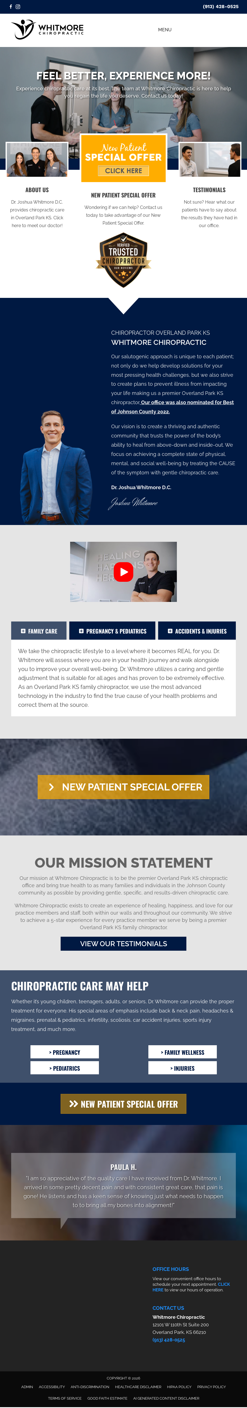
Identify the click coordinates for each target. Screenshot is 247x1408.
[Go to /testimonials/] (209, 209)
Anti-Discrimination (90, 1388)
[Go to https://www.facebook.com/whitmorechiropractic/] (10, 7)
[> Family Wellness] (182, 1052)
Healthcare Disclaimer (138, 1388)
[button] (123, 572)
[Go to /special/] (123, 210)
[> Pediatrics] (64, 1068)
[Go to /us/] (37, 209)
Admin (27, 1388)
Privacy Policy (211, 1388)
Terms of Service (65, 1399)
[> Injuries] (182, 1068)
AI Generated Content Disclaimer (166, 1399)
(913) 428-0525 (221, 6)
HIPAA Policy (179, 1388)
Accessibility (52, 1388)
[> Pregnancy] (64, 1052)
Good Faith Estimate (107, 1399)
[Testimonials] (123, 1186)
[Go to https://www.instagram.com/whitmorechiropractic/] (18, 7)
